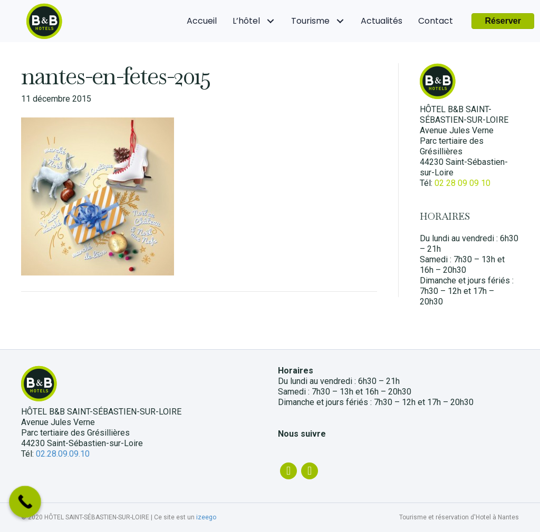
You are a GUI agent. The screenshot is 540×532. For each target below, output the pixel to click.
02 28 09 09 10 (462, 183)
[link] (202, 21)
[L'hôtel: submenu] (270, 21)
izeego (206, 517)
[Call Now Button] (25, 502)
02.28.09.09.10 (63, 454)
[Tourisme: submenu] (340, 21)
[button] (502, 21)
